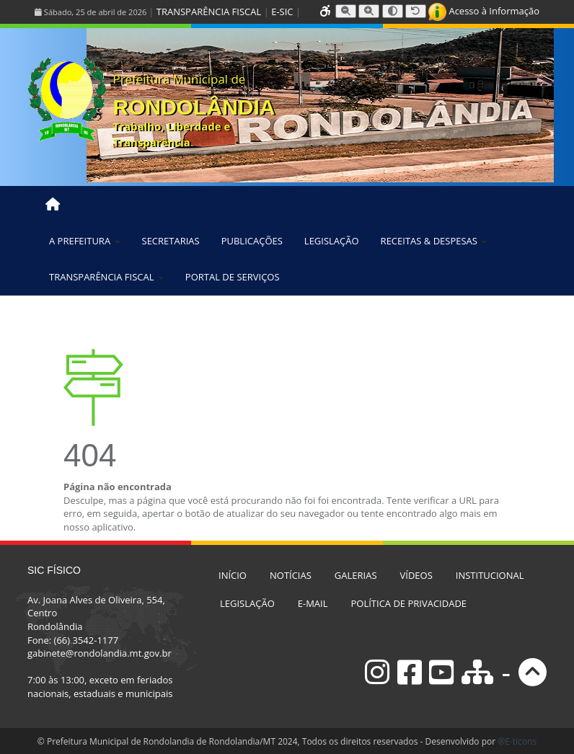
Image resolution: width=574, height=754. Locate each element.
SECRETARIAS (171, 240)
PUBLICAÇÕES (252, 240)
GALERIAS (356, 575)
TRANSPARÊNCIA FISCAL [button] (106, 276)
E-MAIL (313, 603)
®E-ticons (517, 741)
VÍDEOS (416, 575)
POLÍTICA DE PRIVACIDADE (409, 603)
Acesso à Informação (483, 10)
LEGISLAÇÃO (331, 240)
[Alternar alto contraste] (392, 11)
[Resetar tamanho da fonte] (415, 11)
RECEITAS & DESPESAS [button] (434, 240)
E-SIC (282, 11)
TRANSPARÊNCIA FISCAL (208, 11)
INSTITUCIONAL (490, 575)
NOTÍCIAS (291, 575)
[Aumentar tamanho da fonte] (368, 11)
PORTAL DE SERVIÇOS (232, 276)
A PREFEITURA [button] (84, 240)
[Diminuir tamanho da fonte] (345, 11)
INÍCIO (232, 575)
